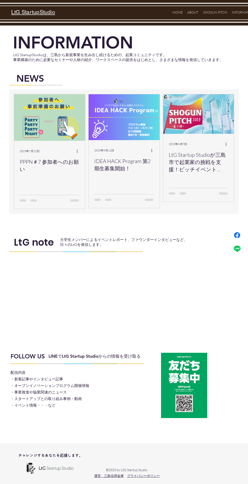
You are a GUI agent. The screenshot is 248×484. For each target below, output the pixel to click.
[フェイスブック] (237, 235)
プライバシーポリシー (143, 476)
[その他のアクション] (79, 151)
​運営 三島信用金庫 (109, 476)
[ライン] (237, 249)
